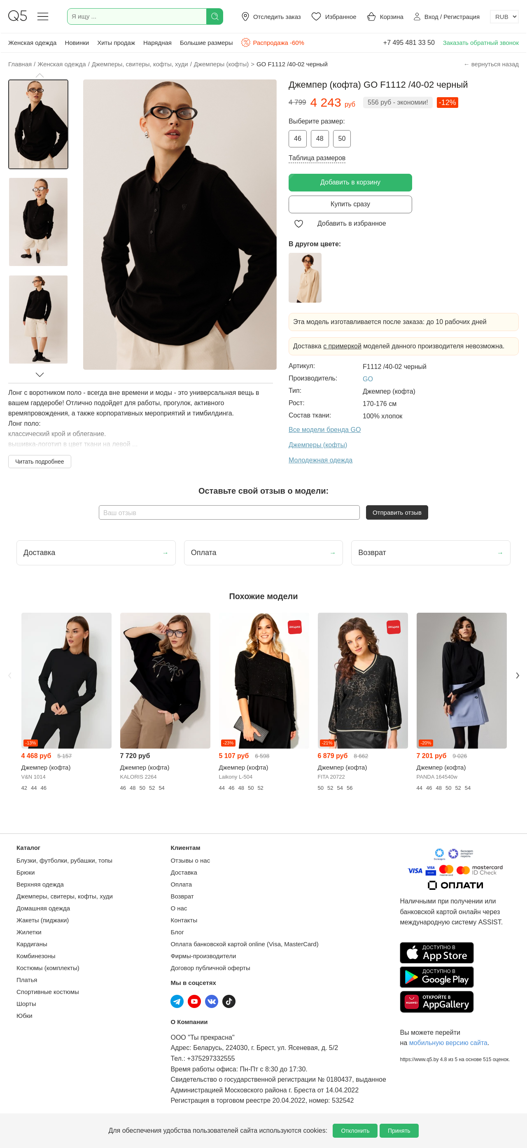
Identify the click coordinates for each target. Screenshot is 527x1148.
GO (368, 379)
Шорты (26, 1003)
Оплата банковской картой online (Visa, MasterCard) (244, 943)
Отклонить (355, 1130)
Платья (26, 979)
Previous (9, 675)
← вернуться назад (491, 64)
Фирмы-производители (203, 955)
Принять (399, 1130)
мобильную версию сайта (448, 1042)
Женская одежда (32, 42)
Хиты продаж (116, 42)
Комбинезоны (36, 955)
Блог (177, 932)
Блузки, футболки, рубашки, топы (64, 860)
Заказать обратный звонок (481, 42)
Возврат (182, 896)
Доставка (183, 872)
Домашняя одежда (43, 908)
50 (342, 138)
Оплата (181, 884)
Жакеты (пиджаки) (42, 920)
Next (517, 675)
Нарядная (157, 42)
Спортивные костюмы (47, 991)
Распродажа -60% (272, 42)
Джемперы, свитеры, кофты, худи (64, 896)
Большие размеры (206, 42)
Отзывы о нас (190, 860)
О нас (178, 908)
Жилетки (29, 932)
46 (297, 138)
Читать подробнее (39, 461)
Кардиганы (31, 943)
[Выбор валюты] (504, 16)
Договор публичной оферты (210, 967)
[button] (39, 75)
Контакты (183, 920)
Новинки (77, 42)
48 (320, 138)
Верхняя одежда (40, 884)
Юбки (24, 1015)
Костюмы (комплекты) (47, 967)
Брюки (25, 872)
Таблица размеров (317, 157)
